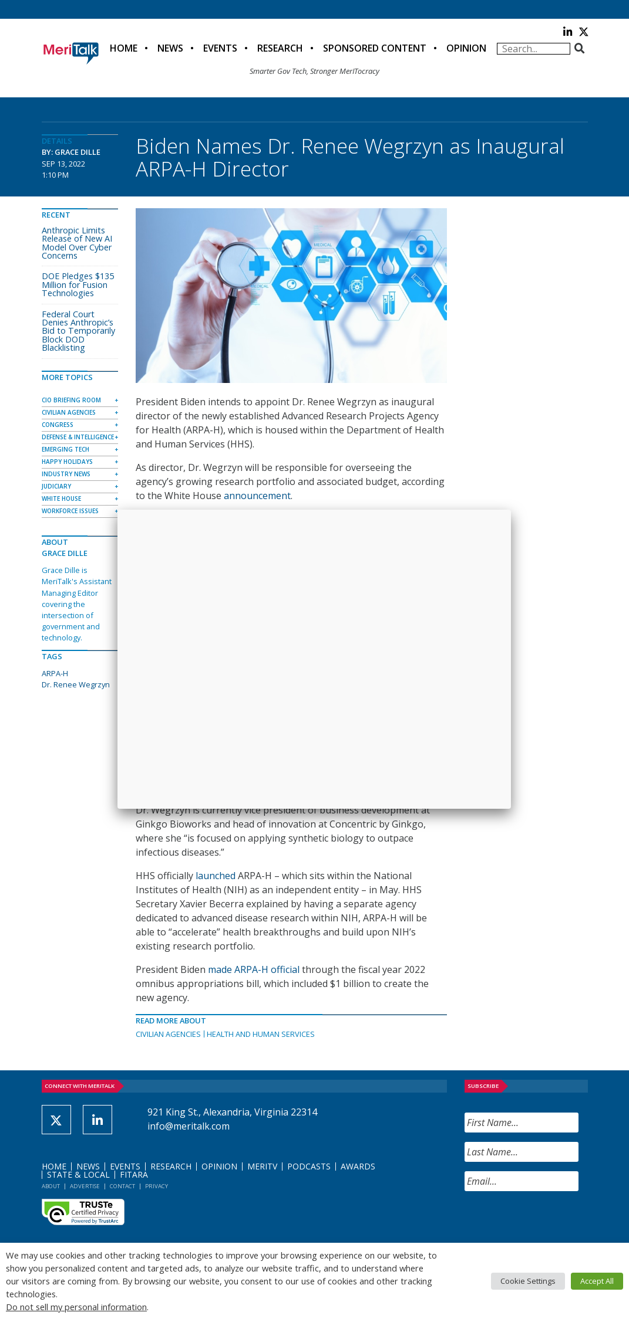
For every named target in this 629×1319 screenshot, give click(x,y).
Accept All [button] (597, 1281)
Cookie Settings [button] (528, 1281)
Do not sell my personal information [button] (76, 1307)
